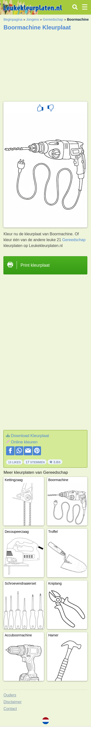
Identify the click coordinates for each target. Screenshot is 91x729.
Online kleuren (24, 442)
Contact (10, 709)
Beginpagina (12, 19)
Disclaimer (12, 702)
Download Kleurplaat (30, 435)
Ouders (9, 695)
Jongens (32, 19)
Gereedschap (53, 19)
